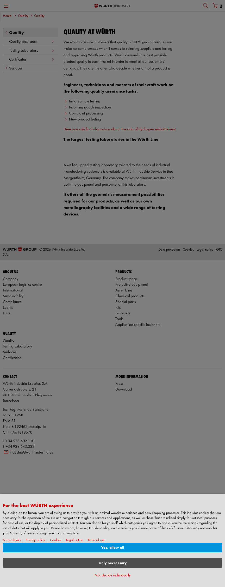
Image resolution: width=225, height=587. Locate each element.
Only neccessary (113, 563)
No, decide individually (112, 575)
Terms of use (96, 540)
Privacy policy (35, 540)
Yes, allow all (112, 547)
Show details (12, 540)
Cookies (55, 540)
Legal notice (74, 540)
